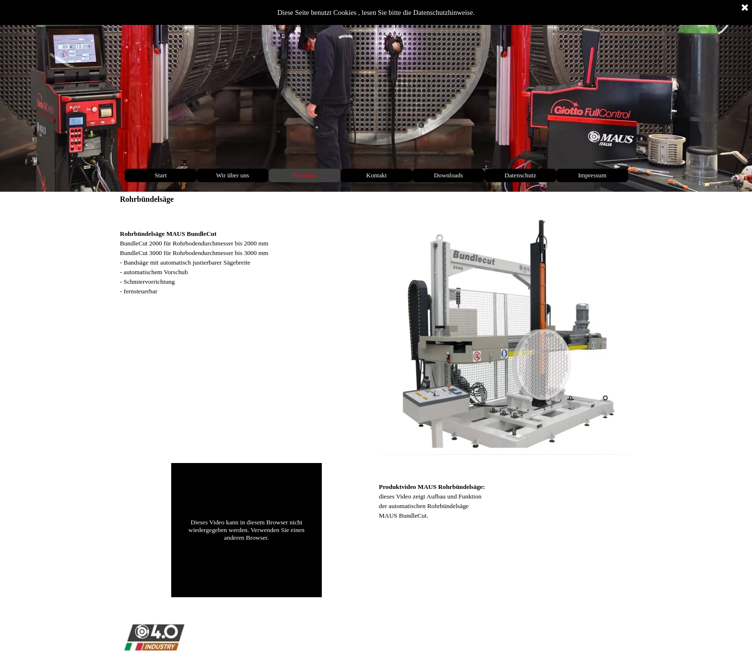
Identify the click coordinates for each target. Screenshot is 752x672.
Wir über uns (232, 175)
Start (160, 175)
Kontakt (376, 175)
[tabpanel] (246, 253)
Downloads (448, 175)
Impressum (592, 175)
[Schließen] (745, 8)
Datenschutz (520, 175)
